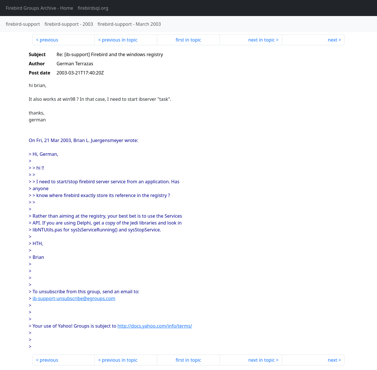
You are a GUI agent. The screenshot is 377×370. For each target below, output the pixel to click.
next (332, 40)
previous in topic (119, 40)
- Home (39, 8)
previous (49, 40)
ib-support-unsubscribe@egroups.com (74, 298)
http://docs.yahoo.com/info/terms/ (154, 326)
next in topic (261, 40)
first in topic (188, 40)
